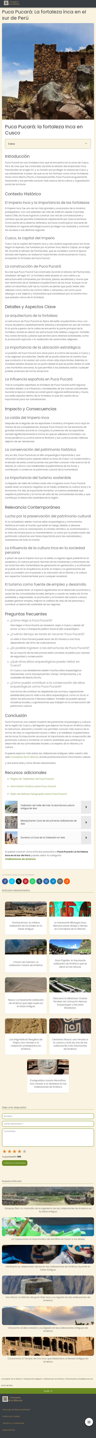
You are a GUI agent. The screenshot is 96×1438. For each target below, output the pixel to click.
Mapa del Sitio (8, 1430)
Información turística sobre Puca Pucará (33, 786)
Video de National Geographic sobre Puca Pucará (38, 793)
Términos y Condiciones (13, 1423)
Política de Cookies (11, 1416)
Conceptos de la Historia (24, 757)
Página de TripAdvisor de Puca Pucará (32, 778)
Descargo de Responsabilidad (16, 1409)
